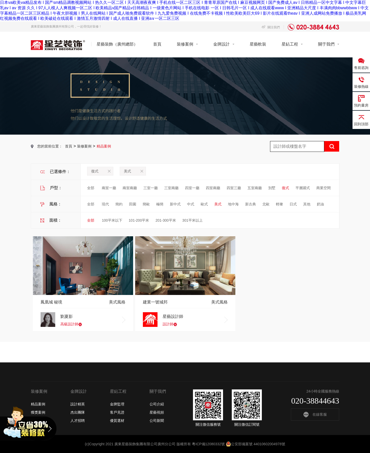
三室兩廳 (171, 188)
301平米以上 (192, 220)
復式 (100, 171)
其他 (306, 204)
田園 (132, 204)
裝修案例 (185, 44)
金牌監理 (117, 404)
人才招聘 (77, 421)
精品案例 (38, 404)
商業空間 (323, 188)
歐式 (204, 204)
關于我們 (326, 44)
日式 (293, 204)
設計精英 (77, 404)
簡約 (119, 204)
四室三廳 (234, 188)
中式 (190, 204)
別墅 (271, 188)
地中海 (233, 204)
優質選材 (117, 421)
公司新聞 (157, 421)
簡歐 (146, 204)
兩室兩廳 (130, 188)
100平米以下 (112, 220)
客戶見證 (117, 412)
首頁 (157, 44)
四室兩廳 (213, 188)
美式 (133, 171)
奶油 (320, 204)
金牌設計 (221, 44)
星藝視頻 (157, 412)
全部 (90, 188)
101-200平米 (139, 220)
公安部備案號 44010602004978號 (255, 444)
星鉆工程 (290, 44)
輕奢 (279, 204)
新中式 (175, 204)
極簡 (159, 204)
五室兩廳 (254, 188)
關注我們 (271, 27)
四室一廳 (192, 188)
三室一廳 (150, 188)
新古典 (250, 204)
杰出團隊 (77, 412)
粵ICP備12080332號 (208, 444)
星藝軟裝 (258, 44)
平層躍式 (302, 188)
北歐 (266, 204)
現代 (105, 204)
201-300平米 (165, 220)
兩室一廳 (109, 188)
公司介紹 (157, 404)
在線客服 (315, 414)
